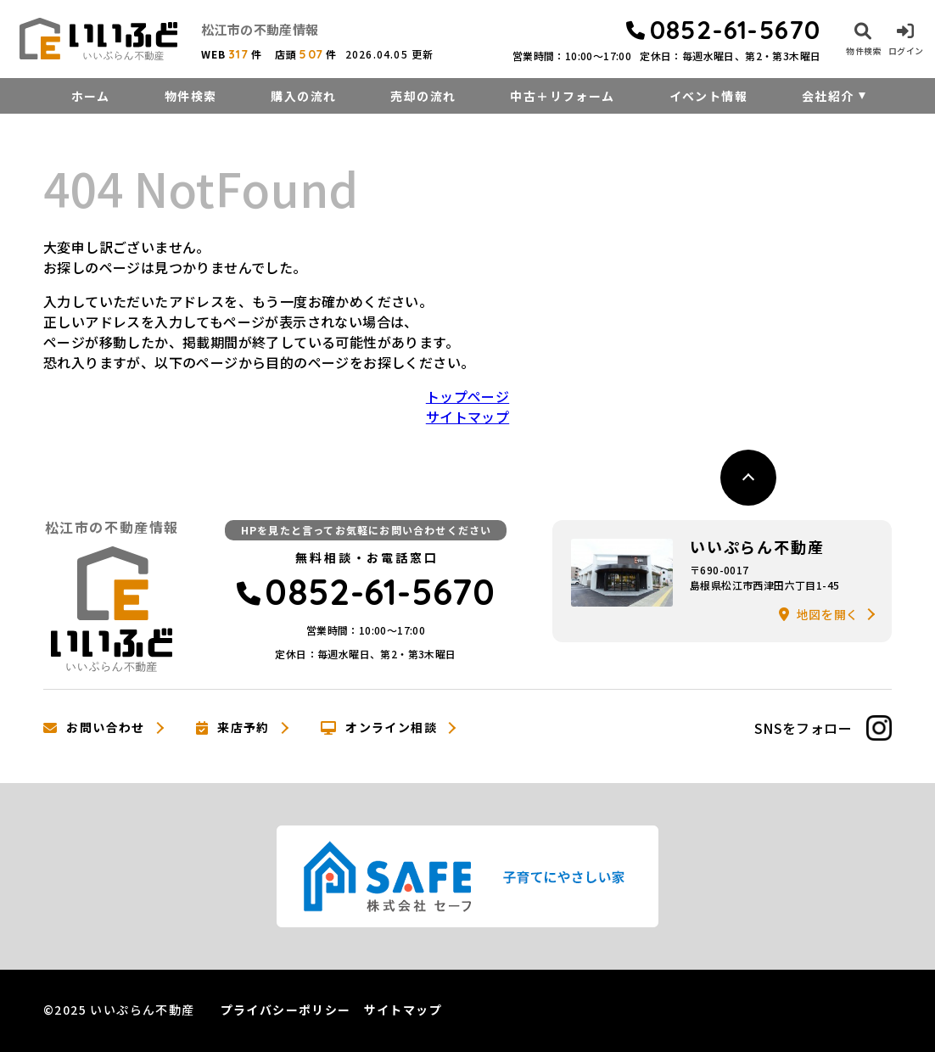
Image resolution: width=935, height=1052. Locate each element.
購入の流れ (303, 95)
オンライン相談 (379, 728)
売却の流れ (423, 95)
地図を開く (819, 614)
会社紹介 (828, 95)
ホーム (90, 95)
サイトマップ (467, 416)
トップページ (467, 396)
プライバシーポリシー (286, 1010)
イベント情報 (708, 95)
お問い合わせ (94, 728)
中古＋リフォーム (562, 95)
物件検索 (191, 95)
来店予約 (233, 728)
